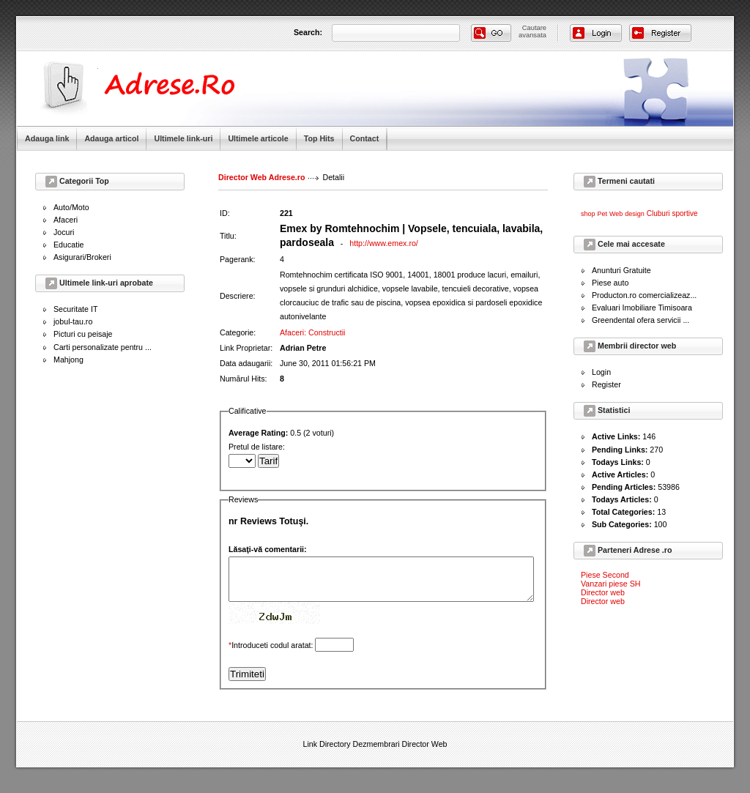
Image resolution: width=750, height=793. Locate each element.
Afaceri (65, 219)
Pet (603, 213)
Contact (364, 138)
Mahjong (68, 359)
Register (606, 384)
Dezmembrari (376, 738)
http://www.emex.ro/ (383, 243)
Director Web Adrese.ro (261, 177)
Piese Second (605, 574)
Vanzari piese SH (611, 583)
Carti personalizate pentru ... (102, 347)
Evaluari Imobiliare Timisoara (642, 307)
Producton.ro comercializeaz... (644, 295)
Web (616, 213)
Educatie (68, 244)
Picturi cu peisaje (83, 334)
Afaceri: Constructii (312, 317)
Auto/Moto (71, 207)
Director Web (425, 738)
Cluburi (658, 213)
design (635, 213)
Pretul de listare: (400, 447)
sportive (684, 213)
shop (588, 213)
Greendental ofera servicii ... (640, 320)
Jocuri (63, 232)
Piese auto (610, 282)
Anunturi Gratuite (621, 270)
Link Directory (326, 738)
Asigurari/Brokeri (82, 257)
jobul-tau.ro (72, 321)
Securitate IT (75, 309)
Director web (603, 592)
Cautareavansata (532, 31)
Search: (308, 32)
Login (601, 372)
